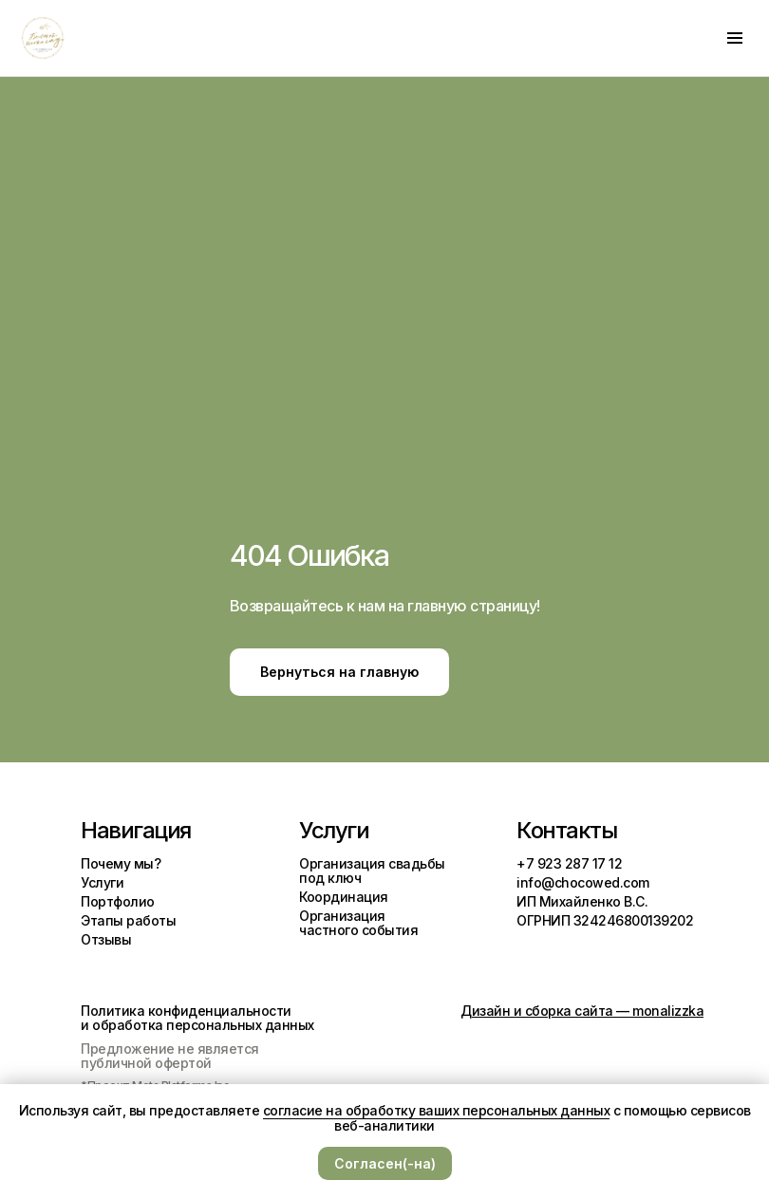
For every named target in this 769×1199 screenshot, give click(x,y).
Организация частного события (358, 923)
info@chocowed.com (582, 882)
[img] (527, 953)
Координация (343, 897)
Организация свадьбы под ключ (372, 870)
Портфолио (118, 901)
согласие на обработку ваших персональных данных (436, 1110)
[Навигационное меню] (735, 38)
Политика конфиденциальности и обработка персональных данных (197, 1017)
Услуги (102, 882)
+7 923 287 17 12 (569, 863)
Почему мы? (120, 863)
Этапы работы (128, 920)
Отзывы (106, 939)
